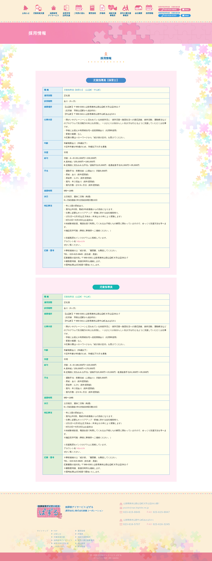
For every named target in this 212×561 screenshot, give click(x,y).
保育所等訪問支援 (66, 14)
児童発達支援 (38, 13)
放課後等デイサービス (53, 14)
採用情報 (149, 13)
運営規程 (92, 13)
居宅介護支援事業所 (125, 14)
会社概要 (138, 13)
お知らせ (25, 13)
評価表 (102, 13)
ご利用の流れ (79, 13)
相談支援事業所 (112, 14)
